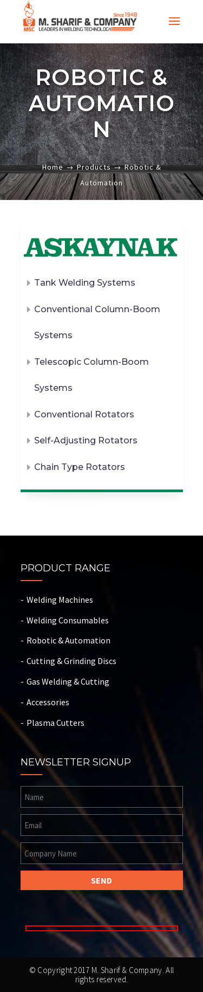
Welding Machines (60, 599)
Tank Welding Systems (84, 283)
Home (52, 167)
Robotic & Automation (68, 640)
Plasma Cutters (55, 722)
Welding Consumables (68, 620)
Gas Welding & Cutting (68, 681)
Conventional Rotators (84, 414)
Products (94, 167)
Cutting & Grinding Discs (71, 660)
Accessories (48, 702)
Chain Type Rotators (79, 467)
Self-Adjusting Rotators (85, 440)
